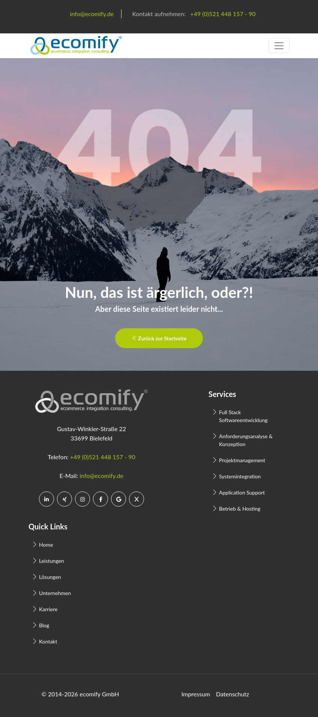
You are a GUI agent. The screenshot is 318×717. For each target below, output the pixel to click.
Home (46, 544)
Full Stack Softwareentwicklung (243, 416)
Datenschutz (232, 693)
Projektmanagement (242, 460)
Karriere (48, 609)
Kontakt (48, 641)
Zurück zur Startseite (159, 338)
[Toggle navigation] (279, 45)
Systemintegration (240, 476)
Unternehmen (55, 593)
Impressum (196, 693)
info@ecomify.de (101, 475)
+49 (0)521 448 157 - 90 (102, 456)
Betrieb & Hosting (239, 508)
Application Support (242, 492)
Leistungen (51, 561)
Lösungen (50, 577)
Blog (44, 625)
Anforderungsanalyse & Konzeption (246, 440)
